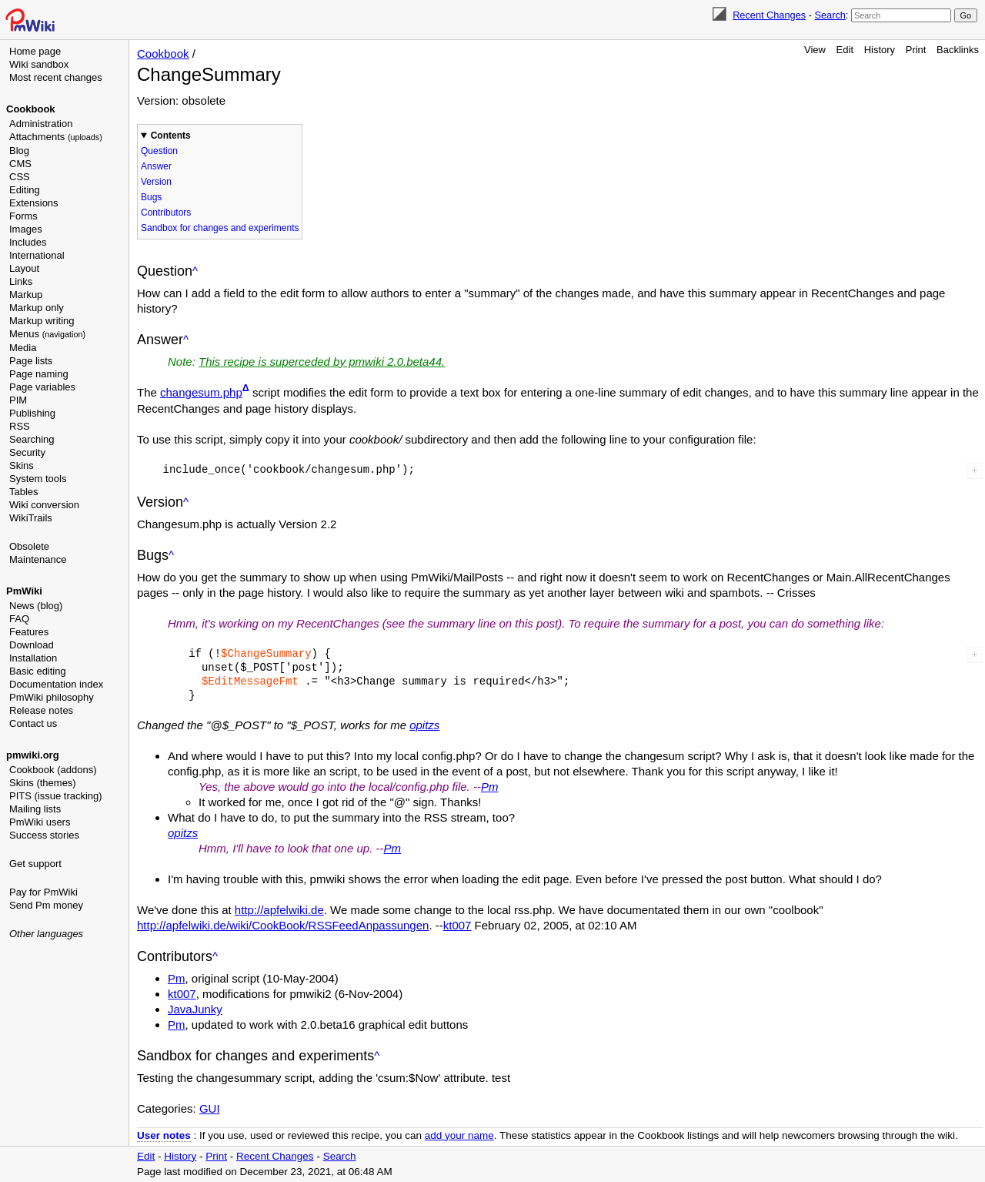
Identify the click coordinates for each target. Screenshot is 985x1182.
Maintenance (37, 559)
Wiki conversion (44, 505)
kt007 (457, 925)
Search (829, 15)
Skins (21, 465)
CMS (20, 163)
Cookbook (30, 109)
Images (25, 229)
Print (916, 49)
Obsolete (29, 546)
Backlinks (958, 49)
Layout (24, 268)
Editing (24, 190)
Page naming (38, 374)
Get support (35, 863)
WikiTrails (30, 518)
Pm (490, 786)
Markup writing (42, 320)
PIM (18, 400)
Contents (171, 135)
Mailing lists (35, 809)
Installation (33, 658)
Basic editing (37, 671)
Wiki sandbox (38, 64)
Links (20, 281)
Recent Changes (769, 15)
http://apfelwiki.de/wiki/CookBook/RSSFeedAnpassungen (283, 925)
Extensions (33, 203)
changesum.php (201, 392)
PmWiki (24, 591)
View (815, 49)
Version (156, 181)
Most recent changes (55, 77)
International (37, 255)
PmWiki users (39, 822)
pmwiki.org (32, 755)
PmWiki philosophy (51, 697)
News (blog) (35, 605)
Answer (156, 166)
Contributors (166, 212)
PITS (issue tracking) (55, 796)
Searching (32, 439)
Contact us (33, 723)
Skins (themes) (42, 783)
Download (31, 645)
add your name (459, 1135)
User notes (164, 1135)
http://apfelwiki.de (279, 909)
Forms (23, 216)
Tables (23, 491)
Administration (40, 123)
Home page (35, 51)
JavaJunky (195, 1009)
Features (28, 632)
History (879, 49)
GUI (209, 1108)
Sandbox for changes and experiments (220, 228)
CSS (19, 176)
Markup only (36, 307)
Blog (19, 150)
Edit (844, 49)
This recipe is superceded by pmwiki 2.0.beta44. (322, 361)
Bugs (151, 197)
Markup (25, 294)
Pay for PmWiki (43, 892)
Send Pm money (46, 905)
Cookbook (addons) (52, 769)
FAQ (19, 618)
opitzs (424, 725)
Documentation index (56, 684)
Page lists (30, 361)
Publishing (32, 413)
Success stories (44, 835)
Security (27, 452)
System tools (37, 478)
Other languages (46, 933)
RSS (19, 426)
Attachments (55, 136)
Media (22, 347)
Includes (27, 242)
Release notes (41, 710)
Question (159, 151)
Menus (47, 334)
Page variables (42, 387)
